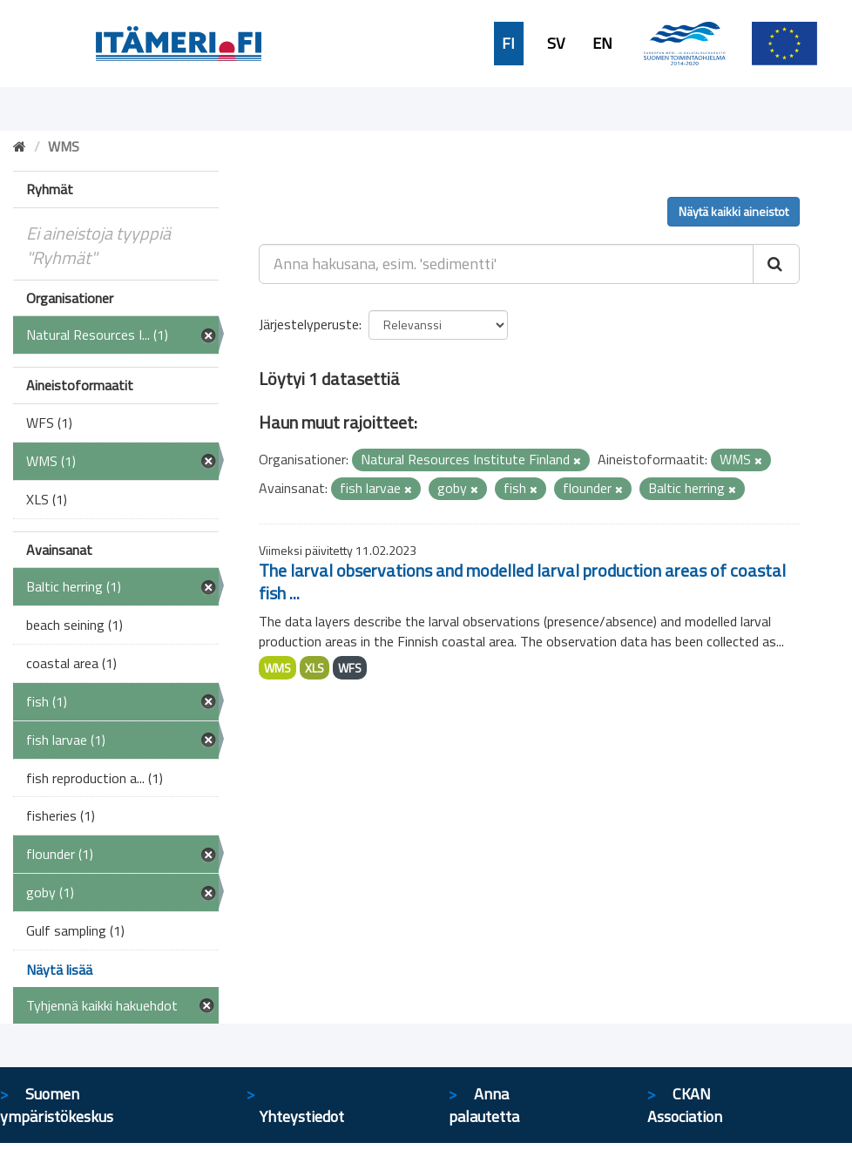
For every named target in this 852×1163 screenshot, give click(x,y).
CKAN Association (684, 1105)
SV (556, 43)
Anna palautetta (484, 1105)
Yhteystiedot (302, 1116)
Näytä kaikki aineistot (733, 211)
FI (508, 43)
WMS (277, 668)
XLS (314, 668)
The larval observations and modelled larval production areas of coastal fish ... (522, 581)
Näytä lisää (59, 969)
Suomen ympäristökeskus (56, 1105)
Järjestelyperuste (309, 324)
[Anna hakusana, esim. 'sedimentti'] (506, 264)
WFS (350, 668)
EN (602, 43)
